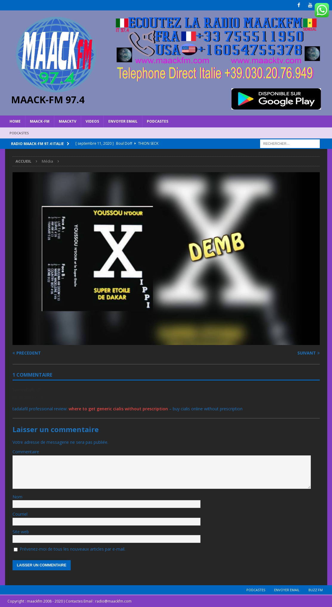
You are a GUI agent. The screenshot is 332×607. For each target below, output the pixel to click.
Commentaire (26, 452)
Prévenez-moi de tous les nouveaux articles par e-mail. (72, 549)
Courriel (20, 514)
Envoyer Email (123, 121)
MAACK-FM (40, 121)
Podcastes (157, 121)
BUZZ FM (315, 589)
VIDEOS (92, 121)
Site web (21, 531)
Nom (17, 497)
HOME (15, 121)
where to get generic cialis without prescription (118, 408)
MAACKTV (67, 121)
